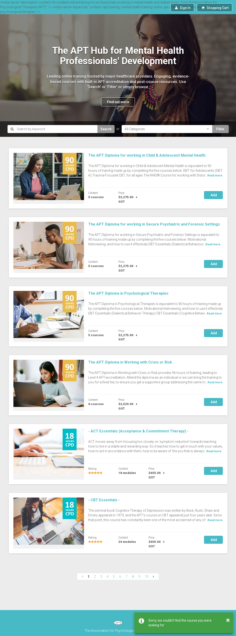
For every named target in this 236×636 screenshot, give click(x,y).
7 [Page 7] (127, 576)
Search (106, 129)
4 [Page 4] (107, 576)
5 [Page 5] (114, 576)
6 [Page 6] (120, 576)
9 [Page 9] (139, 576)
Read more (214, 175)
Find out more (118, 102)
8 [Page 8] (133, 576)
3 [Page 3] (101, 576)
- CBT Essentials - (104, 500)
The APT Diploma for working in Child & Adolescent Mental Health (146, 155)
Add (213, 195)
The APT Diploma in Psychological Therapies (128, 293)
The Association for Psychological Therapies (118, 630)
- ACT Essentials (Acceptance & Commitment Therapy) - (138, 431)
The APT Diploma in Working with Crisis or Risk (130, 362)
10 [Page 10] (146, 576)
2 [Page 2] (95, 576)
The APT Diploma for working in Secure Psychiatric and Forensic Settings (154, 224)
